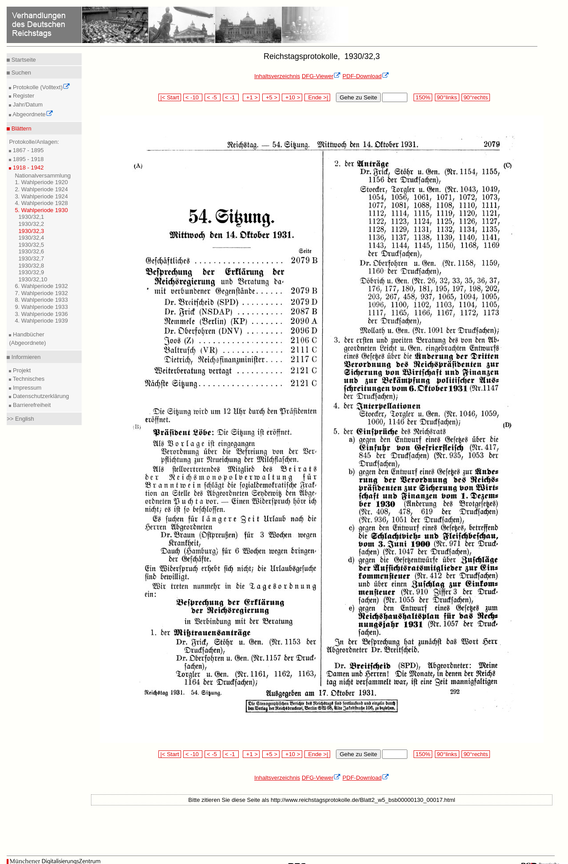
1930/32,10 (32, 279)
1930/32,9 (31, 272)
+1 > (251, 97)
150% (423, 97)
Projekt (21, 370)
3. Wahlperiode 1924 (41, 196)
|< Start (170, 97)
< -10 (193, 97)
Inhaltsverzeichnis (277, 76)
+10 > (292, 97)
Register (22, 95)
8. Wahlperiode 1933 (41, 299)
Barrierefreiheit (31, 405)
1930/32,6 (31, 251)
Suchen (20, 72)
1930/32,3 (31, 231)
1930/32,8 (31, 265)
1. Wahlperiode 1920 (41, 182)
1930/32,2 (31, 224)
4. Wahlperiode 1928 (41, 203)
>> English (20, 418)
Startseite (23, 59)
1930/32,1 (31, 216)
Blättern (20, 128)
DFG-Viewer (321, 76)
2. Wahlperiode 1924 (41, 189)
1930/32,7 (31, 258)
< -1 (230, 97)
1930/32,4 (31, 237)
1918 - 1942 (27, 167)
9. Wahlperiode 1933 (41, 307)
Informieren (25, 357)
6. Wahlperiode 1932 (41, 286)
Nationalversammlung (43, 175)
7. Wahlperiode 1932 (41, 293)
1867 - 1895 (27, 150)
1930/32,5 (31, 244)
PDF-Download (366, 76)
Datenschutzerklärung (40, 396)
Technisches (27, 378)
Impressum (26, 387)
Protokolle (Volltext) (40, 87)
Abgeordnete (32, 114)
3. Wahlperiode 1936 (41, 314)
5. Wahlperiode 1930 (41, 210)
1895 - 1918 (27, 159)
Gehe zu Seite (358, 97)
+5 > (271, 97)
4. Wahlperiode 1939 (41, 320)
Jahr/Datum (27, 104)
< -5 (212, 97)
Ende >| (317, 97)
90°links (447, 97)
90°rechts (475, 97)
